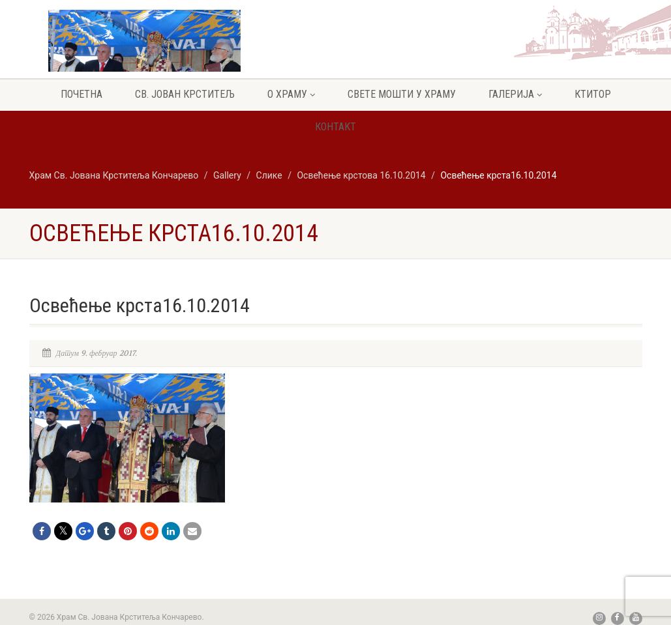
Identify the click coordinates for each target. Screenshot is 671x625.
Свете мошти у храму (402, 94)
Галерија (515, 94)
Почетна (81, 94)
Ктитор (592, 94)
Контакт (335, 127)
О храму (291, 94)
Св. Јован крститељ (185, 94)
